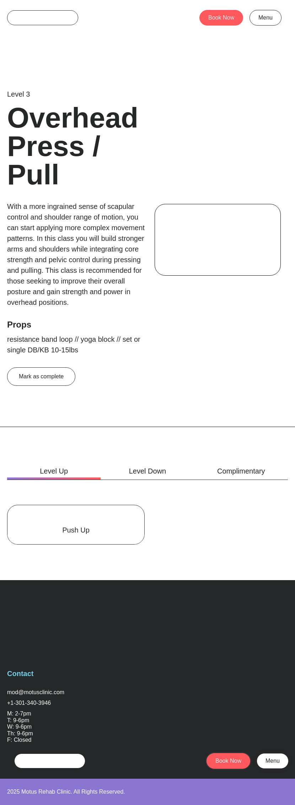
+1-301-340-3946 (29, 703)
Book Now (221, 18)
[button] (265, 18)
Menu (265, 18)
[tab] (54, 471)
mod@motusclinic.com (35, 692)
